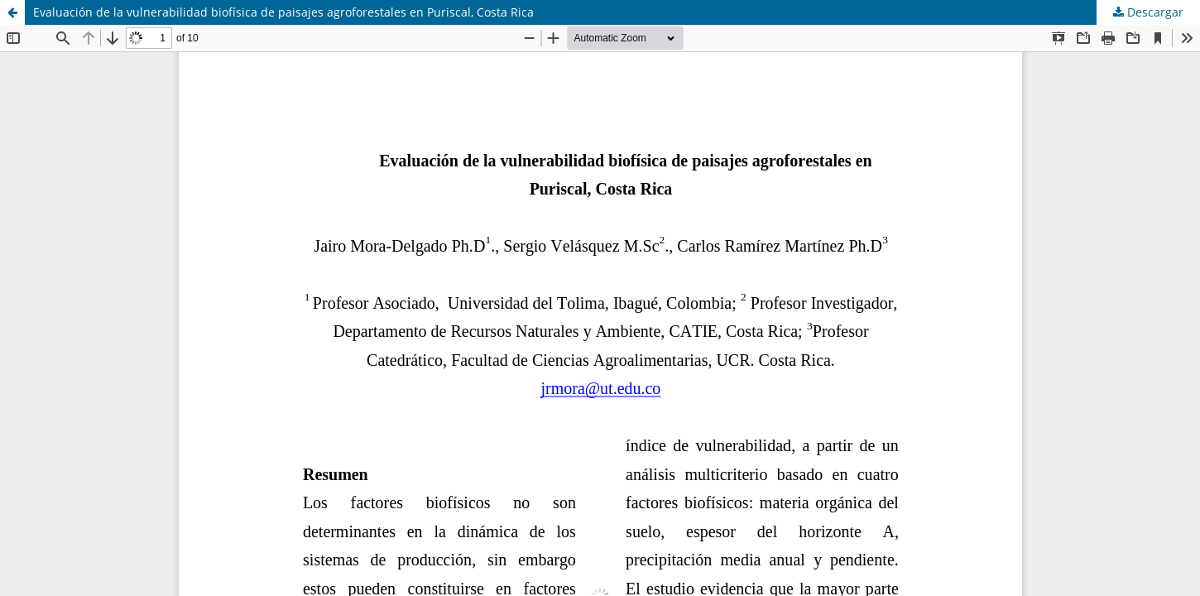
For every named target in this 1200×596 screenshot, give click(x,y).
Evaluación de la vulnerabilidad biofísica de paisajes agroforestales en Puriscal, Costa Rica (283, 12)
